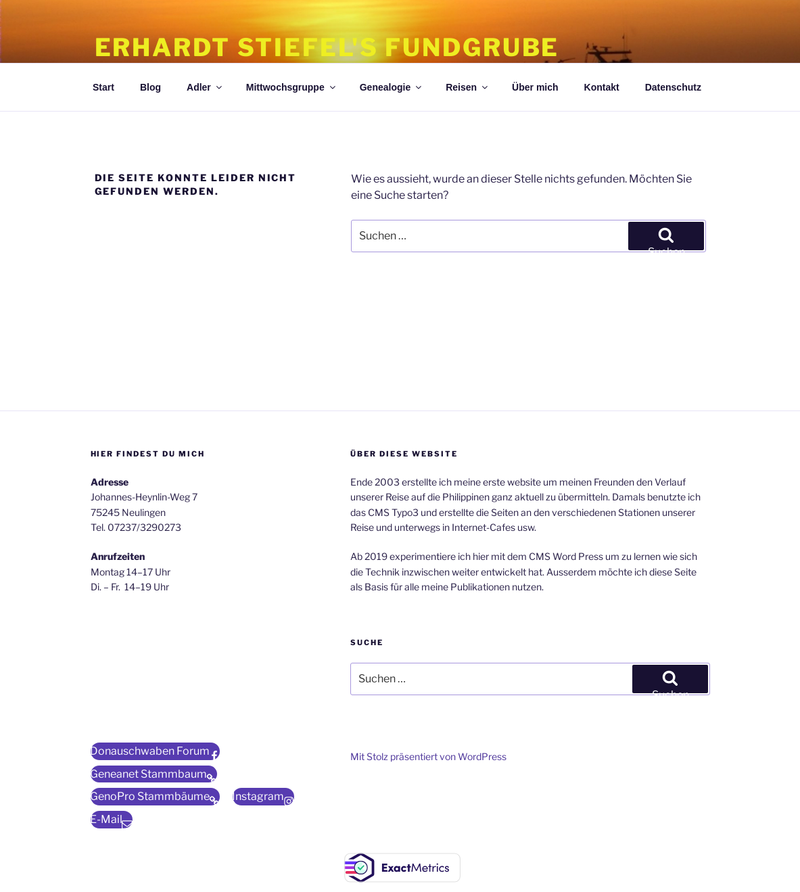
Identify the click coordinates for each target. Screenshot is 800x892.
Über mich (535, 87)
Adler (205, 87)
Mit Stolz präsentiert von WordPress (428, 756)
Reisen (468, 87)
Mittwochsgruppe (291, 87)
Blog (150, 87)
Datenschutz (673, 87)
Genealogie (391, 87)
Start (103, 87)
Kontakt (601, 87)
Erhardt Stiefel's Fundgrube (327, 47)
